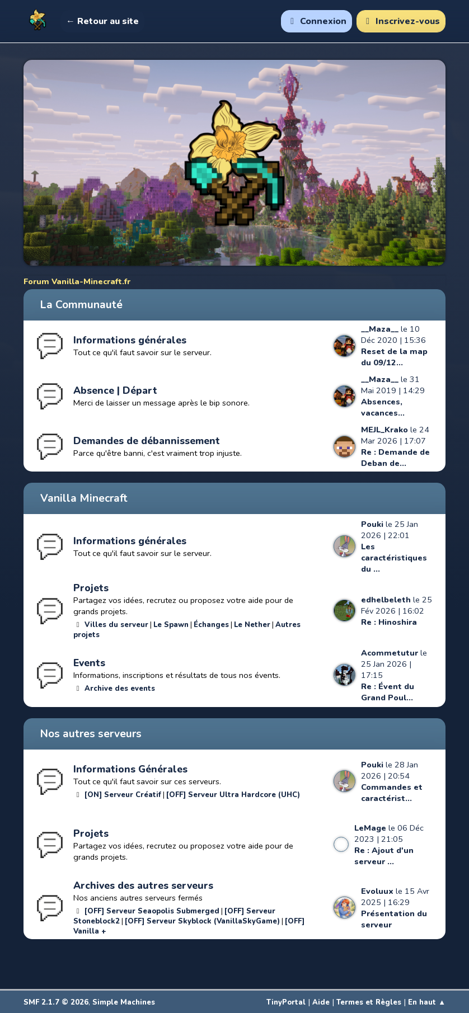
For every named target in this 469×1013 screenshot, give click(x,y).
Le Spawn (171, 625)
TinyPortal (286, 1002)
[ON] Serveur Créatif (123, 795)
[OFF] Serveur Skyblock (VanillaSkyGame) (202, 921)
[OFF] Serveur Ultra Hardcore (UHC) (233, 795)
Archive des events (120, 689)
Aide (321, 1002)
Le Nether (252, 625)
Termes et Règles (368, 1002)
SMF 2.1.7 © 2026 (56, 1002)
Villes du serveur (116, 625)
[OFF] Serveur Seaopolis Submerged (152, 911)
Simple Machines (123, 1002)
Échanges (211, 625)
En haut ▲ (426, 1002)
